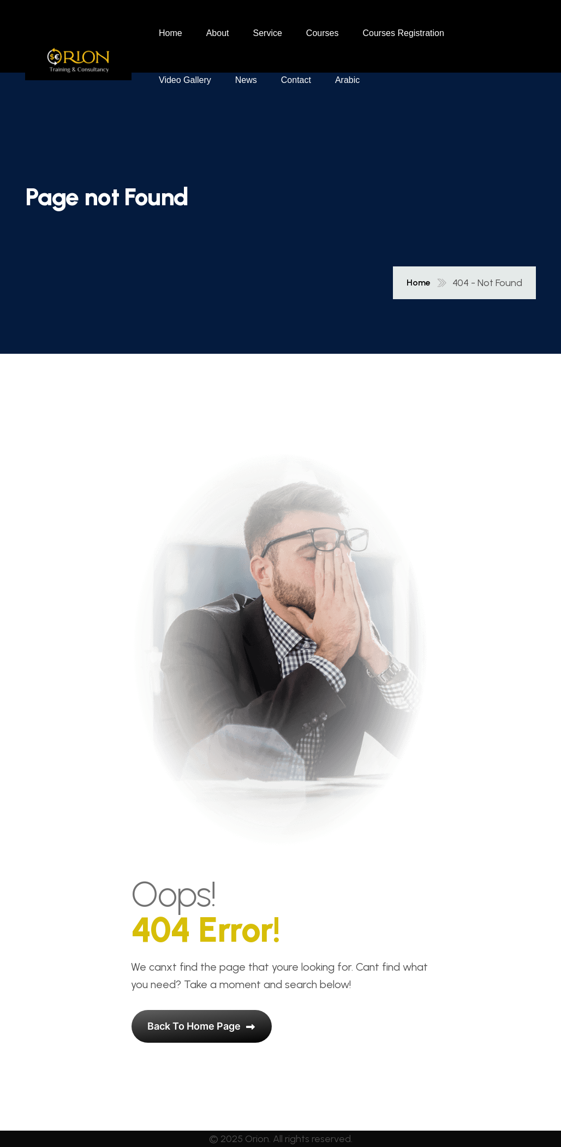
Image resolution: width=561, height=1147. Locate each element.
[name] (78, 56)
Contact (296, 80)
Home (170, 33)
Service (267, 33)
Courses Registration (403, 33)
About (217, 33)
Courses (322, 33)
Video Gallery (185, 80)
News (246, 80)
